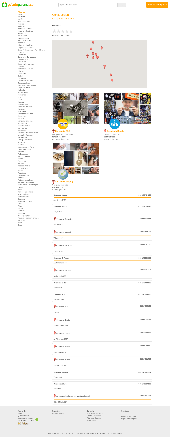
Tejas (20, 206)
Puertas (20, 187)
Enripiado (21, 90)
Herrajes (21, 102)
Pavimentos (22, 152)
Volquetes (21, 220)
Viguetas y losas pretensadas (28, 218)
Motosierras (22, 145)
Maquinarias (22, 123)
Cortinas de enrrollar (25, 69)
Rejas (20, 189)
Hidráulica (21, 109)
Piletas (20, 159)
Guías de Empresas (115, 433)
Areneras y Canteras (25, 31)
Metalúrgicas (22, 137)
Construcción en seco (26, 64)
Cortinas (21, 66)
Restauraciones (23, 194)
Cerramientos (23, 59)
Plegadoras (22, 173)
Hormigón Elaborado (25, 114)
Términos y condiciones (85, 433)
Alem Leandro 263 (110, 139)
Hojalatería (22, 111)
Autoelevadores (23, 38)
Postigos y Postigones (26, 182)
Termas (20, 208)
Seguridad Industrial (25, 201)
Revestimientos (23, 197)
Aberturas (21, 17)
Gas (19, 97)
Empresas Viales (24, 88)
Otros (20, 225)
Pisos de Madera (24, 166)
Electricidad (22, 78)
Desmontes (22, 74)
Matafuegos (22, 130)
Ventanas (21, 213)
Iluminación (22, 116)
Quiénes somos (23, 416)
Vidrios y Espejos (24, 215)
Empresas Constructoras (27, 85)
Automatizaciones (24, 40)
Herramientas (23, 104)
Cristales (21, 71)
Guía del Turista (58, 413)
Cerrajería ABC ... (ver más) (62, 134)
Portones (21, 178)
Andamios (21, 26)
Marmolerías (22, 128)
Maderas (21, 118)
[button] (111, 75)
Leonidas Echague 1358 (61, 139)
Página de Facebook (128, 416)
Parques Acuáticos (24, 149)
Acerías (20, 19)
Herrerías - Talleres (25, 107)
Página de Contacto (94, 418)
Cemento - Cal (23, 52)
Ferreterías (22, 95)
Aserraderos (22, 36)
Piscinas (21, 163)
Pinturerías (22, 161)
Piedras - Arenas (24, 156)
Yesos (20, 223)
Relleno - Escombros (25, 192)
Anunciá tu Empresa (157, 5)
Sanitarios (21, 199)
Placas (20, 171)
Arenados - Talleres (25, 29)
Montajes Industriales (25, 140)
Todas (20, 14)
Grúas (20, 100)
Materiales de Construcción (28, 133)
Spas (19, 204)
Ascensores (22, 33)
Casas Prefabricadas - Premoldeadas (31, 50)
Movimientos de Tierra (26, 147)
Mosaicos (21, 142)
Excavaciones (23, 92)
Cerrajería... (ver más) (112, 134)
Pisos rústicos (23, 168)
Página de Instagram (129, 419)
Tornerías (21, 211)
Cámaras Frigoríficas (25, 45)
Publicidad (101, 433)
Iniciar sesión (91, 420)
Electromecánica (24, 83)
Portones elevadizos (25, 180)
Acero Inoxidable (24, 21)
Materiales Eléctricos (25, 135)
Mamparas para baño (25, 121)
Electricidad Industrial (25, 81)
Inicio (20, 413)
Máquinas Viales (24, 126)
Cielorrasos (22, 62)
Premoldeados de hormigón (28, 185)
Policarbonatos (23, 175)
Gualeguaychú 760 (59, 190)
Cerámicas (22, 55)
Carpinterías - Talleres (26, 48)
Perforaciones (23, 154)
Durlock (20, 76)
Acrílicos (21, 24)
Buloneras (21, 43)
